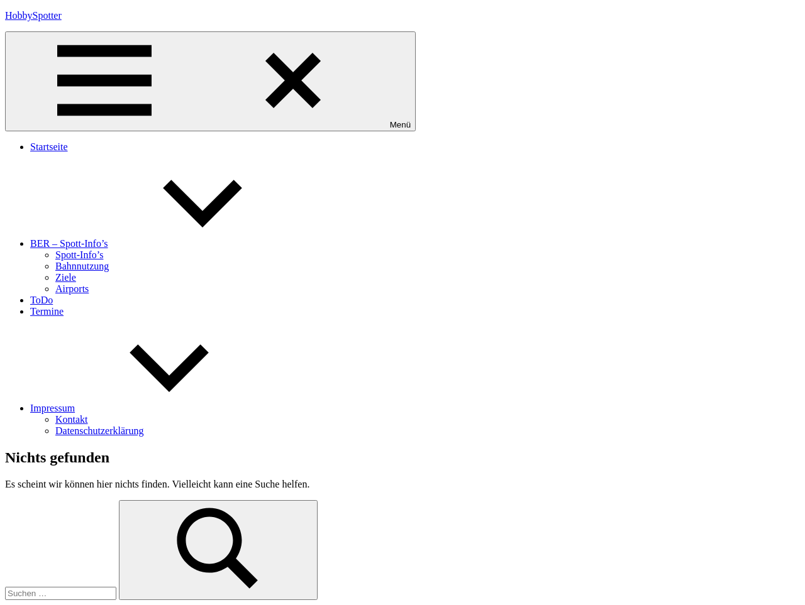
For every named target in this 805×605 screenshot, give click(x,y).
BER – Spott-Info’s (163, 243)
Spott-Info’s (79, 254)
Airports (72, 288)
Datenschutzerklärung (99, 430)
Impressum (147, 408)
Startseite (49, 146)
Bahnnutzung (82, 266)
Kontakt (71, 419)
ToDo (41, 300)
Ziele (65, 277)
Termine (47, 311)
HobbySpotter (33, 15)
